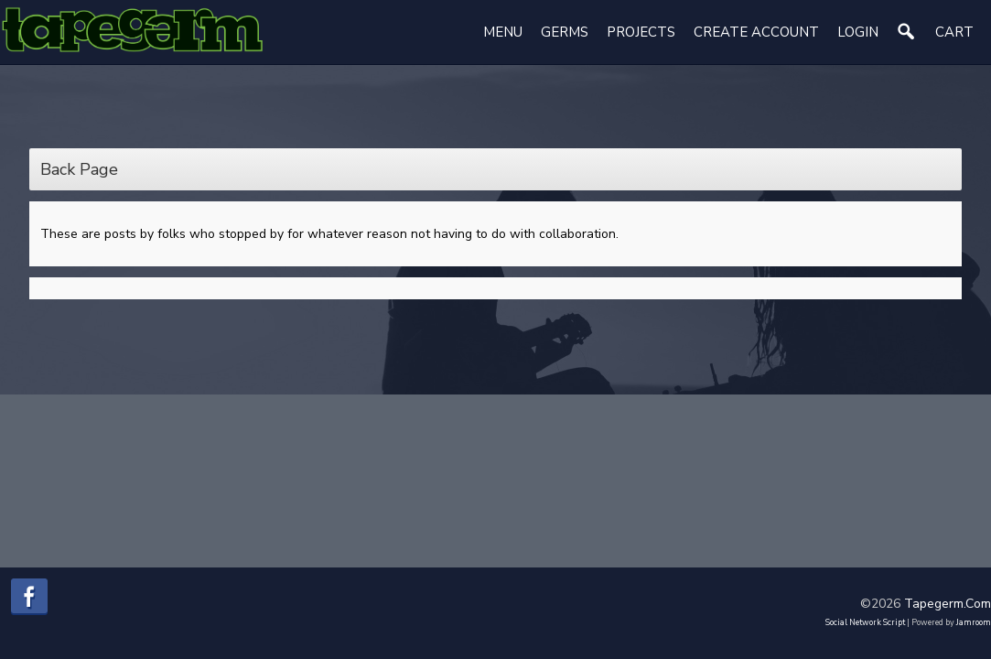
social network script (865, 622)
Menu (502, 32)
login (857, 32)
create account (756, 32)
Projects (641, 32)
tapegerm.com (947, 603)
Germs (564, 32)
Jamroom (973, 622)
